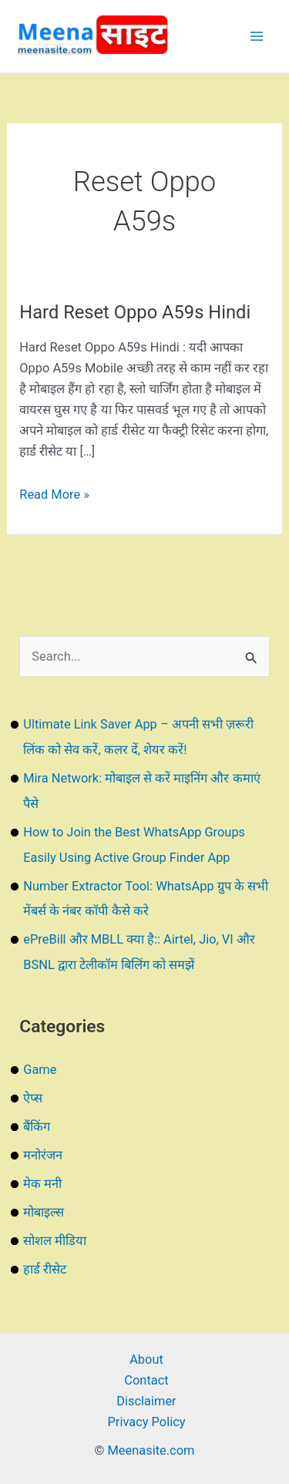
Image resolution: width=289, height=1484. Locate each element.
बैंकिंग (36, 1126)
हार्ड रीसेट (44, 1269)
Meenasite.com (151, 1450)
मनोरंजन (42, 1155)
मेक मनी (42, 1183)
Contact (146, 1380)
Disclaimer (146, 1401)
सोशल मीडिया (54, 1240)
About (146, 1359)
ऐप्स (32, 1098)
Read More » (54, 494)
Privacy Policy (146, 1422)
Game (39, 1069)
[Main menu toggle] (256, 36)
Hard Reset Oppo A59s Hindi (134, 312)
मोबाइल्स (43, 1212)
